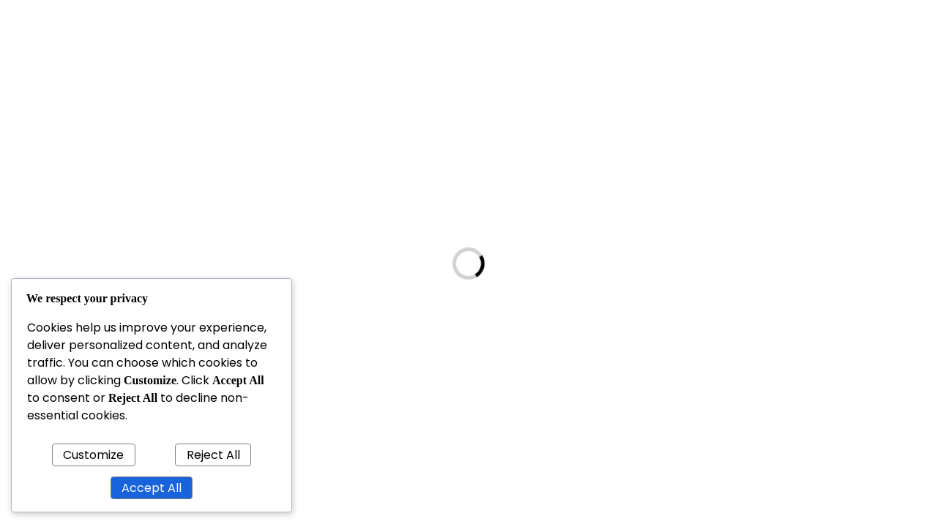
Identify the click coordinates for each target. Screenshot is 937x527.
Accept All (152, 487)
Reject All (213, 454)
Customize (93, 454)
